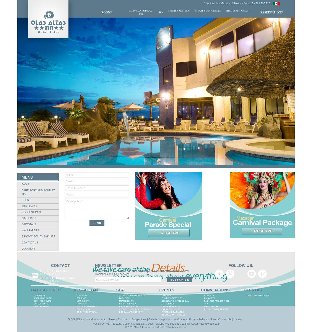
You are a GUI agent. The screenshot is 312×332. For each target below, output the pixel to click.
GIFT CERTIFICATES (128, 307)
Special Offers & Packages (237, 11)
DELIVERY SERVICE (171, 307)
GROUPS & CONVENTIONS (208, 11)
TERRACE (81, 298)
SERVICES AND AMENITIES (132, 295)
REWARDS (82, 304)
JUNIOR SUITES (41, 304)
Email (70, 181)
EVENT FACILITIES (170, 309)
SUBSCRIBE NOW (127, 304)
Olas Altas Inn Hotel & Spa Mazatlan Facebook (219, 274)
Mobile (69, 194)
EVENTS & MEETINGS (179, 11)
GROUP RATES (211, 307)
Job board (29, 206)
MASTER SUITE (41, 307)
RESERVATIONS (271, 12)
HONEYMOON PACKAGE (258, 295)
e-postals (29, 224)
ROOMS (106, 12)
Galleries (29, 218)
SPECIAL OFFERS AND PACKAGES (135, 309)
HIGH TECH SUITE (42, 301)
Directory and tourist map (91, 319)
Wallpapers (30, 230)
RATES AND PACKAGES (173, 312)
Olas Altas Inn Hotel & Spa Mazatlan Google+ (241, 274)
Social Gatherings (87, 307)
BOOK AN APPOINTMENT (131, 312)
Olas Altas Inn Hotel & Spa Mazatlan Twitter (230, 274)
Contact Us (30, 242)
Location (28, 248)
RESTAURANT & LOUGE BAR (140, 12)
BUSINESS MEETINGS (172, 298)
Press (26, 200)
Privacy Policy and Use (38, 236)
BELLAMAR (82, 295)
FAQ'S (25, 184)
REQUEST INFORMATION (216, 309)
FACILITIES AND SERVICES (216, 301)
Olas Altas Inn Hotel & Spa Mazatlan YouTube (251, 274)
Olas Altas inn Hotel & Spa (149, 327)
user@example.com (108, 279)
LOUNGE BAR (83, 301)
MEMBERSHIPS (126, 301)
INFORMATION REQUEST (173, 315)
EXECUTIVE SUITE (43, 298)
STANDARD (39, 295)
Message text (74, 201)
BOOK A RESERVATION (87, 312)
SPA (161, 12)
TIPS (206, 304)
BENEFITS (209, 295)
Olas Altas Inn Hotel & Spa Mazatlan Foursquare (262, 274)
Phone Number (75, 188)
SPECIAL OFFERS (85, 309)
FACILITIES (124, 298)
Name (70, 174)
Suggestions (31, 212)
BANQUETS (167, 295)
